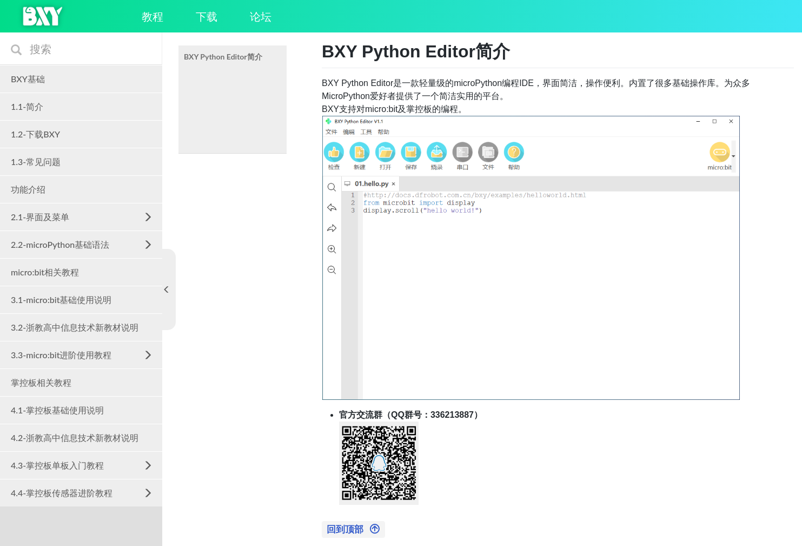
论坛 (260, 16)
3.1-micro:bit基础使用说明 (61, 299)
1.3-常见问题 (36, 161)
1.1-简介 (27, 106)
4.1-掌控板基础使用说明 (57, 410)
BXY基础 (28, 79)
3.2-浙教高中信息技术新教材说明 (74, 327)
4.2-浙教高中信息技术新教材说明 (74, 437)
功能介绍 (28, 189)
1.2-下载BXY (35, 134)
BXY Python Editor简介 (223, 56)
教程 (152, 16)
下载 (206, 16)
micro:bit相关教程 (45, 272)
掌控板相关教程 (41, 382)
